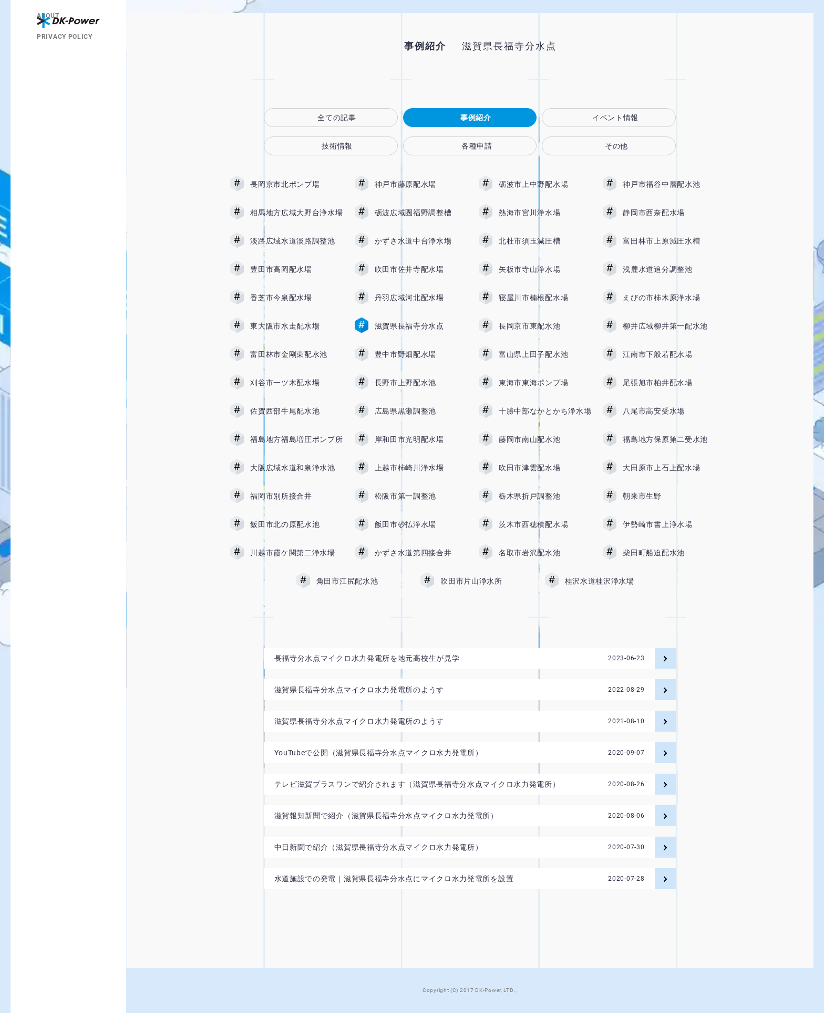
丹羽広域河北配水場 (421, 297)
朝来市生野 (669, 496)
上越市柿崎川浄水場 (421, 467)
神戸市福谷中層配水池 (669, 184)
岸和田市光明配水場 (421, 439)
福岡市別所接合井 (296, 496)
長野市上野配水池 (421, 382)
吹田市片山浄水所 (486, 581)
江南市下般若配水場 (669, 354)
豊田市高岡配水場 (296, 269)
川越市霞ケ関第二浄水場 (296, 552)
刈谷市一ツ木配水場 (296, 382)
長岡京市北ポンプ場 (296, 184)
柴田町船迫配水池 (669, 552)
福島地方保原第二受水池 (669, 439)
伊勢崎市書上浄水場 (669, 524)
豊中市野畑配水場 (421, 354)
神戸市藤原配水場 (421, 184)
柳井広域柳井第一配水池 (669, 326)
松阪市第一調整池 (421, 496)
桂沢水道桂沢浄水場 (607, 581)
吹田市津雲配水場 (545, 467)
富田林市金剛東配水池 (296, 354)
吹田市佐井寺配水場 (421, 269)
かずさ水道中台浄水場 (421, 241)
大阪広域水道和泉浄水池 (296, 467)
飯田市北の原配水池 (296, 524)
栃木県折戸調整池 (545, 496)
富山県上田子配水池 (545, 354)
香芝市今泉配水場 (296, 297)
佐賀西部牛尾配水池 (296, 411)
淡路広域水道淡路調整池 (296, 241)
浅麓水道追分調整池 (669, 269)
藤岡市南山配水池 (545, 439)
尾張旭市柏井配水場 (669, 382)
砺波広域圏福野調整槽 (421, 212)
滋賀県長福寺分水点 (421, 326)
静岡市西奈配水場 (669, 212)
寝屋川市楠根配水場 (545, 297)
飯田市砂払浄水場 (421, 524)
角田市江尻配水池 (362, 581)
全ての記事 (336, 117)
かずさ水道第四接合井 (421, 552)
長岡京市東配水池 (545, 326)
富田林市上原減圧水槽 (669, 241)
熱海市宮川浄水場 (545, 212)
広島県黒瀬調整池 (421, 411)
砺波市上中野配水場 (545, 184)
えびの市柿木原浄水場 (669, 297)
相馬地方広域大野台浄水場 (296, 212)
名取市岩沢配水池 (545, 552)
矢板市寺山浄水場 (545, 269)
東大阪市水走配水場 (296, 326)
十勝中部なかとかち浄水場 (545, 411)
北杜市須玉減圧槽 (545, 241)
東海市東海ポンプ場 (545, 382)
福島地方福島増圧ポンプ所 (296, 439)
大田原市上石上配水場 (669, 467)
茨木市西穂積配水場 (545, 524)
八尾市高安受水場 (669, 411)
